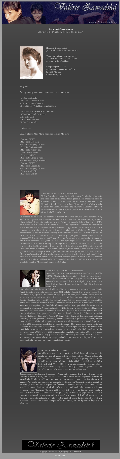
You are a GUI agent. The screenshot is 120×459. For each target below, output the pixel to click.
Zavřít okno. (60, 455)
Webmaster (77, 452)
